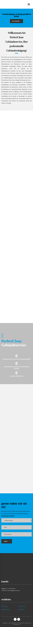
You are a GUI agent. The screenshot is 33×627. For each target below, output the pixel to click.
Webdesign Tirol (16, 624)
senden (7, 541)
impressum (4, 606)
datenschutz (21, 606)
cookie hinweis (5, 609)
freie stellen (21, 609)
